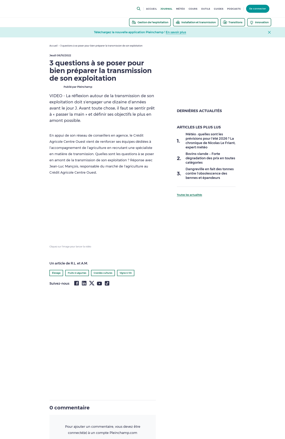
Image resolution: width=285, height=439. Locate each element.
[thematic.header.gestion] (150, 22)
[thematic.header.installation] (195, 22)
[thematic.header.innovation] (259, 22)
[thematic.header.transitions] (232, 22)
